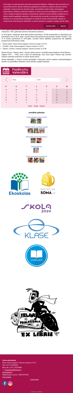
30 (36, 90)
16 (56, 95)
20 (26, 97)
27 (6, 90)
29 (26, 90)
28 (16, 90)
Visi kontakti (6, 377)
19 (16, 97)
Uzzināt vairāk (50, 26)
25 (6, 100)
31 (67, 100)
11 (6, 95)
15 (46, 95)
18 (6, 97)
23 (56, 97)
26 (16, 100)
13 (26, 95)
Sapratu (63, 26)
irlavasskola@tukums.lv (13, 370)
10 (67, 92)
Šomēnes (42, 106)
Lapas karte (34, 379)
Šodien (30, 106)
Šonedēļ (36, 106)
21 (36, 97)
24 (67, 97)
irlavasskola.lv (7, 372)
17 (67, 95)
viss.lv (40, 391)
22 (46, 97)
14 (36, 95)
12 (16, 95)
